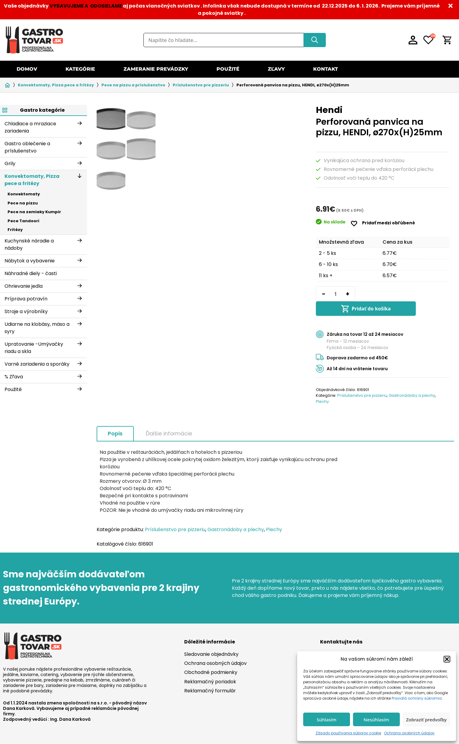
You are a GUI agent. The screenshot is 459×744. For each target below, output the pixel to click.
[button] (447, 659)
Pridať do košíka (406, 293)
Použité (228, 69)
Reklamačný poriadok (210, 667)
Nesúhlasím (376, 720)
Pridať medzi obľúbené (388, 223)
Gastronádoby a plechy (412, 380)
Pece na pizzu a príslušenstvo (133, 85)
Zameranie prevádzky (156, 69)
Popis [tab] (115, 419)
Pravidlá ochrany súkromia (417, 698)
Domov (27, 69)
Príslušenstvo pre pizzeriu (201, 85)
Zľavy (276, 69)
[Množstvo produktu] (335, 293)
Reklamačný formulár (210, 676)
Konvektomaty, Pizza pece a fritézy (56, 85)
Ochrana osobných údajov (409, 733)
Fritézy (15, 229)
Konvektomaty (24, 194)
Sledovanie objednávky (211, 639)
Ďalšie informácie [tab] (169, 419)
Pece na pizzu (23, 203)
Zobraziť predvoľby (426, 720)
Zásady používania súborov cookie (348, 733)
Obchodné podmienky (210, 657)
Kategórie (80, 69)
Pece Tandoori (23, 221)
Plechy (322, 387)
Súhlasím (326, 720)
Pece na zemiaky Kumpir (34, 212)
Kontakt (325, 69)
